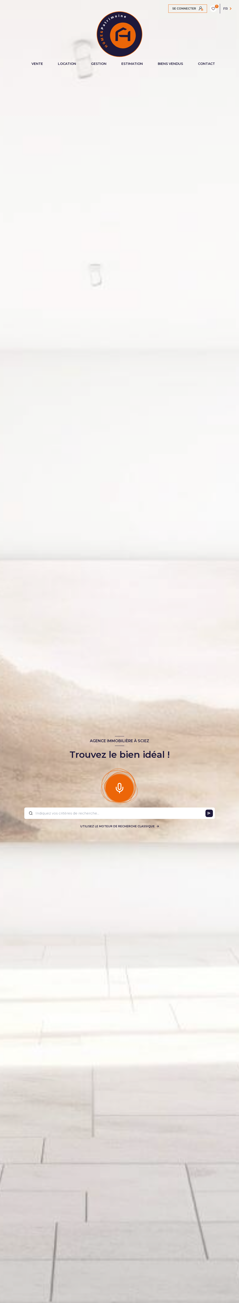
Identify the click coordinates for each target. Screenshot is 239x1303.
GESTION (98, 63)
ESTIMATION (132, 63)
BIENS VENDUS (170, 63)
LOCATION (67, 63)
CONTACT (206, 63)
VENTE (37, 63)
